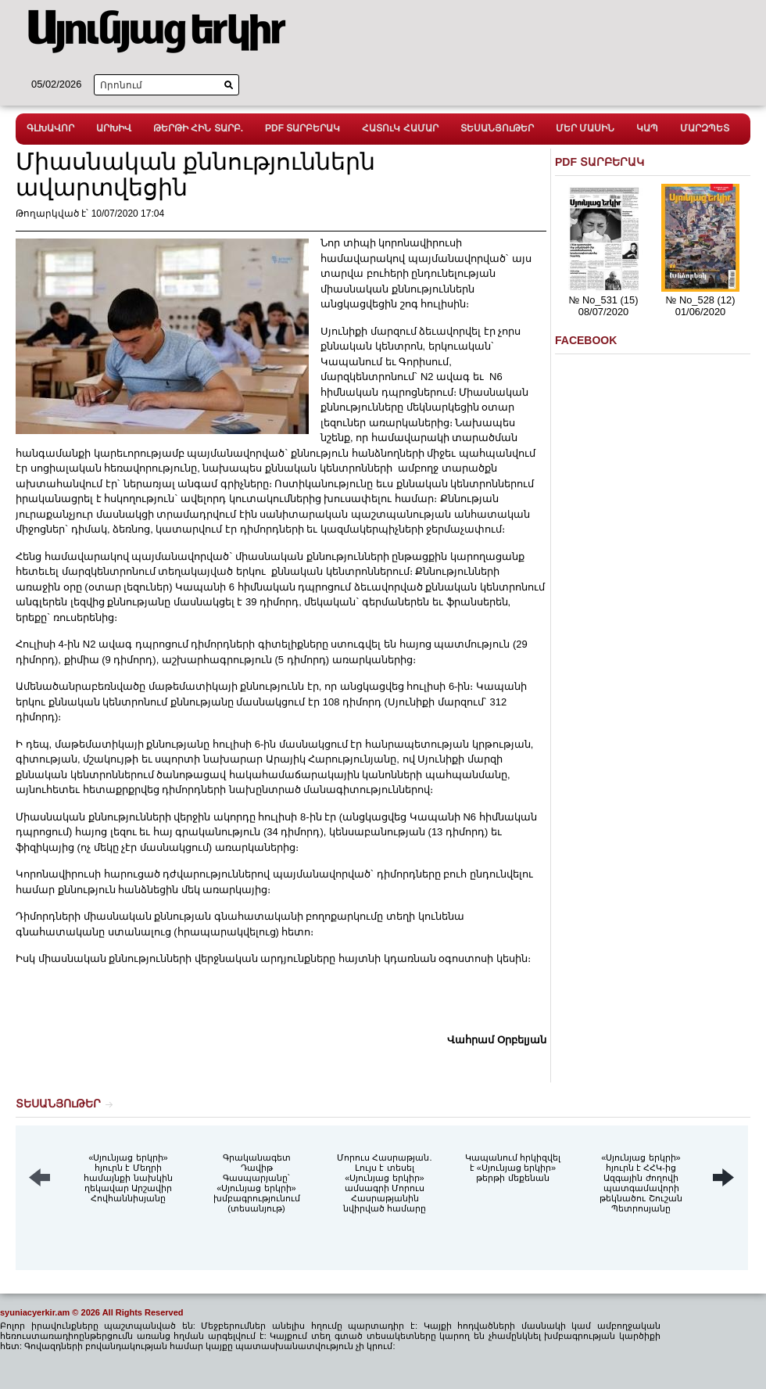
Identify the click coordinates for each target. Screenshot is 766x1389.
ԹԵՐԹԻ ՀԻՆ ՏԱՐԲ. (198, 128)
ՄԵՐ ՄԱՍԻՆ (585, 128)
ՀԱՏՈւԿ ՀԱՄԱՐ (400, 128)
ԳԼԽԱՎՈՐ (50, 128)
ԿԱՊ (647, 128)
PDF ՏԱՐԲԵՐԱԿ (302, 128)
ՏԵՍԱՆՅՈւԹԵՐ (497, 128)
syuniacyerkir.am (35, 1312)
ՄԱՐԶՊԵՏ (704, 128)
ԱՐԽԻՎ (113, 128)
